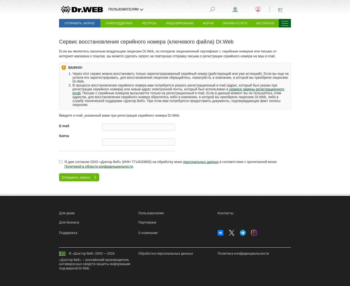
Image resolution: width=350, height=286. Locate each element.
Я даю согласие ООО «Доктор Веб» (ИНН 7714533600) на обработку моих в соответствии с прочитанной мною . (168, 164)
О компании (148, 232)
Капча (64, 136)
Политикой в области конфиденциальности (98, 166)
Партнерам (147, 222)
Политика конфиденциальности (243, 253)
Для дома (67, 213)
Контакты (226, 213)
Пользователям (151, 213)
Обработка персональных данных (165, 253)
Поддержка (68, 232)
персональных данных (201, 162)
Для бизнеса (69, 222)
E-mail (64, 126)
